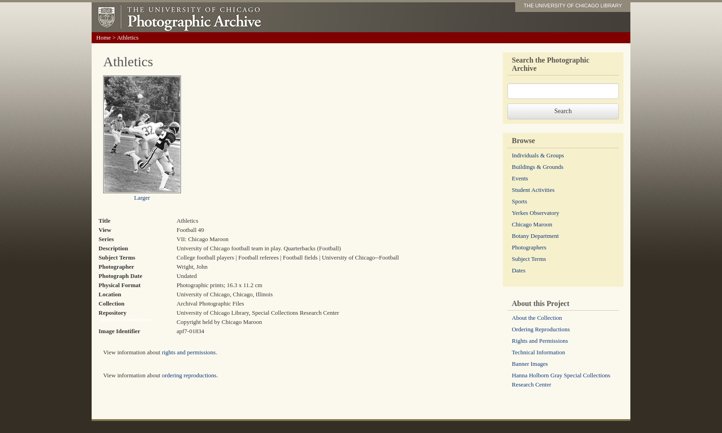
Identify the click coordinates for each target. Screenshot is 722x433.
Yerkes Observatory (535, 212)
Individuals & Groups (538, 155)
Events (520, 178)
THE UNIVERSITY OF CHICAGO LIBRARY (573, 5)
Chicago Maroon (532, 224)
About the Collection (537, 317)
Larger (142, 197)
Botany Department (535, 235)
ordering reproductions (189, 375)
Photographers (529, 247)
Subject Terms (529, 258)
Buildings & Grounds (538, 166)
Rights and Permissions (540, 340)
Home (103, 37)
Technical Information (538, 352)
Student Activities (533, 189)
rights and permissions (188, 352)
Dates (519, 270)
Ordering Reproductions (541, 329)
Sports (519, 201)
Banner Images (530, 363)
